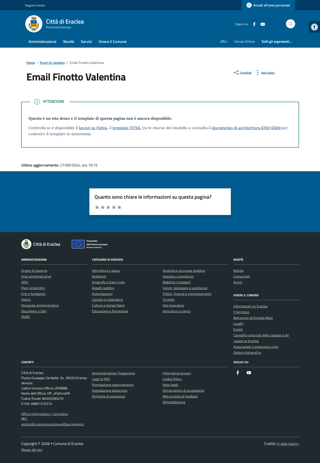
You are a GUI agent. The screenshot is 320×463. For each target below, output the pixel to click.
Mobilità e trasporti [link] (177, 282)
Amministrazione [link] (42, 41)
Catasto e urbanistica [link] (107, 299)
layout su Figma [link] (93, 127)
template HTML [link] (127, 127)
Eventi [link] (238, 329)
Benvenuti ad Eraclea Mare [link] (253, 317)
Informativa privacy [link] (177, 373)
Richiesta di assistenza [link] (108, 396)
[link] (314, 27)
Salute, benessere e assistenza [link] (185, 288)
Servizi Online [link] (244, 41)
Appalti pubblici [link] (103, 288)
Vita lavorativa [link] (173, 305)
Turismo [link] (168, 299)
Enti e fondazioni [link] (33, 293)
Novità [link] (68, 41)
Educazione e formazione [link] (110, 311)
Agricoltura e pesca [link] (106, 270)
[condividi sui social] (242, 72)
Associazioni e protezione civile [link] (255, 346)
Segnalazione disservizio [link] (109, 390)
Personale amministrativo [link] (40, 305)
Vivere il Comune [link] (112, 41)
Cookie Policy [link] (172, 378)
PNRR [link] (25, 316)
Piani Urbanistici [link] (33, 288)
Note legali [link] (170, 384)
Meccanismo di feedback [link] (180, 396)
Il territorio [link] (241, 312)
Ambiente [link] (99, 276)
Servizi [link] (86, 41)
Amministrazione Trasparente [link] (113, 373)
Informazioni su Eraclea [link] (250, 306)
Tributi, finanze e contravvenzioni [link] (187, 293)
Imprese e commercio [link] (178, 276)
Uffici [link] (223, 41)
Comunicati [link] (241, 276)
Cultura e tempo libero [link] (108, 305)
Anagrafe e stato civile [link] (108, 282)
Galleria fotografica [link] (247, 352)
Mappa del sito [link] (31, 449)
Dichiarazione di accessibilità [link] (183, 390)
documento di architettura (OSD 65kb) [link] (246, 127)
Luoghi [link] (238, 323)
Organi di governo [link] (34, 270)
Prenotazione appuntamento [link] (113, 384)
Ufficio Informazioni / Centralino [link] (44, 413)
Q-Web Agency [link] (288, 443)
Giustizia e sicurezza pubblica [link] (184, 270)
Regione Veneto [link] (35, 5)
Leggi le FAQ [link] (101, 378)
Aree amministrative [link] (36, 276)
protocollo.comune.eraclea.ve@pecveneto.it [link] (52, 424)
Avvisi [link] (237, 282)
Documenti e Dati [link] (34, 311)
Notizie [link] (238, 270)
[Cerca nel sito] (290, 24)
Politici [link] (26, 299)
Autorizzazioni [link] (102, 293)
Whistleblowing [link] (174, 402)
